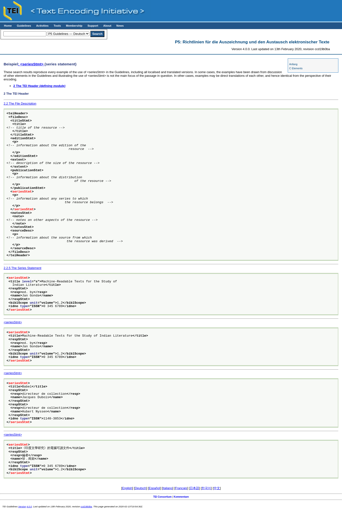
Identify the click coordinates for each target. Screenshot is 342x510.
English (127, 488)
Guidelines (24, 25)
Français (181, 488)
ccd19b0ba (86, 506)
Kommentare (181, 496)
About (107, 25)
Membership (74, 25)
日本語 (194, 488)
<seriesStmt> (13, 322)
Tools (57, 25)
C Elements (296, 68)
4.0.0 (29, 506)
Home (8, 25)
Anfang (293, 64)
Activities (42, 25)
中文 (217, 488)
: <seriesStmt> (31, 64)
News (120, 25)
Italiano (167, 488)
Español (154, 488)
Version (22, 506)
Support (92, 25)
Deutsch (140, 488)
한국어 (206, 488)
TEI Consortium (162, 496)
